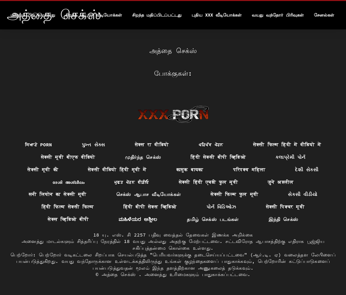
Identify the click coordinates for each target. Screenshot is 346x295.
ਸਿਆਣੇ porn (38, 145)
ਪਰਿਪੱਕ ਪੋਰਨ (211, 145)
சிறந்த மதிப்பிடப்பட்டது (157, 15)
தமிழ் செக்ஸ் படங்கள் (213, 219)
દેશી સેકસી (307, 170)
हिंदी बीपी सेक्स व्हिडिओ (150, 207)
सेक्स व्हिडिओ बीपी (68, 219)
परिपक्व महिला (249, 170)
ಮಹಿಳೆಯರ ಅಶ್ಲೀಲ (138, 219)
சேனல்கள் (324, 15)
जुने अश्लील (281, 182)
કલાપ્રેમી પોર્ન (290, 157)
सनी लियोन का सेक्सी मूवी (57, 194)
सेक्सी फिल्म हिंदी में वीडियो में (287, 145)
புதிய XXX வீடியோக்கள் (217, 15)
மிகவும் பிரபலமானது (32, 15)
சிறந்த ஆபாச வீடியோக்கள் (93, 15)
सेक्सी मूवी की (42, 170)
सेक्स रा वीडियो (152, 145)
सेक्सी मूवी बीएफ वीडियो (68, 157)
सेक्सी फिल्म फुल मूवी (234, 194)
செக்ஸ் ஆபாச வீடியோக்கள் (148, 194)
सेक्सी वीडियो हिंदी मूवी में (117, 170)
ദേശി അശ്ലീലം (68, 182)
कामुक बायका (189, 170)
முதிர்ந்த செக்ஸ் (143, 157)
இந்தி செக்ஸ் (283, 219)
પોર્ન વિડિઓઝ (221, 207)
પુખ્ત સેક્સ (93, 145)
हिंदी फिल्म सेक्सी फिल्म (68, 207)
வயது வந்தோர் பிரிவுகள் (278, 15)
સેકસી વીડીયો (302, 194)
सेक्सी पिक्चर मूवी (285, 207)
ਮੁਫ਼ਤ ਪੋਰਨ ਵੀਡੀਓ (131, 182)
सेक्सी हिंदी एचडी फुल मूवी (208, 182)
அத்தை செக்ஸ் (120, 274)
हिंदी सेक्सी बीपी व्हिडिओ (218, 157)
